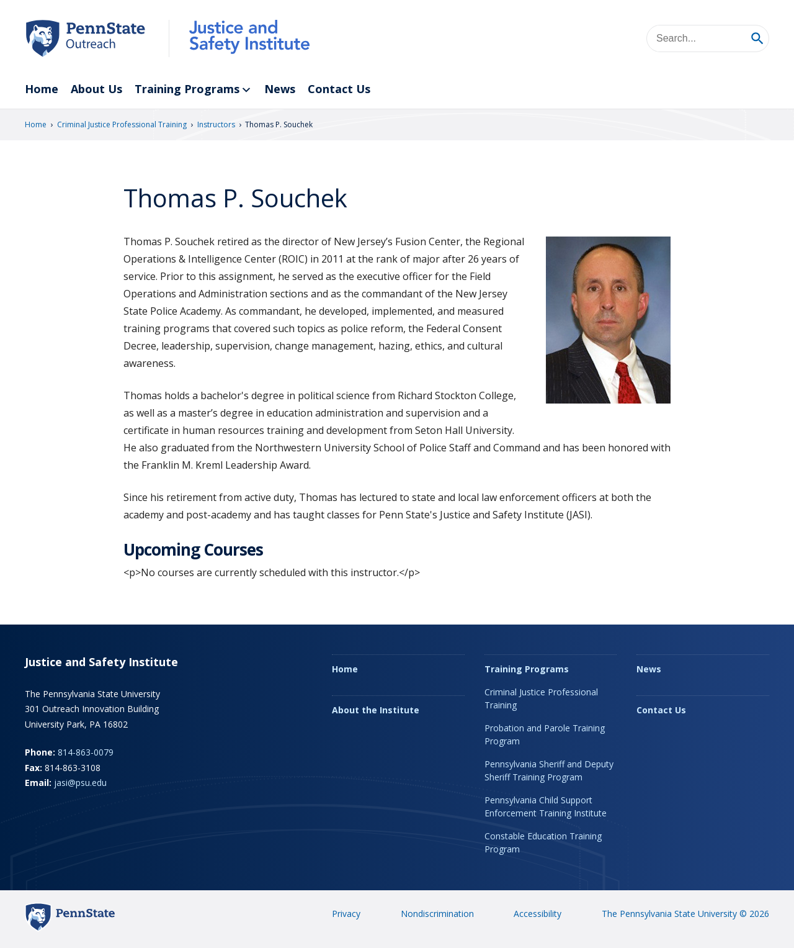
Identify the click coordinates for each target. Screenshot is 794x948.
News (279, 88)
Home (41, 88)
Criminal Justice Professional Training (122, 124)
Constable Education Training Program (543, 842)
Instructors (216, 124)
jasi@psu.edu (80, 782)
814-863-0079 (86, 752)
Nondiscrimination (437, 913)
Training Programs (193, 90)
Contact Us (339, 88)
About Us (96, 88)
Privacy (346, 913)
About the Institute (375, 710)
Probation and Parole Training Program (544, 734)
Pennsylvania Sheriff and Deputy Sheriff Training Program (548, 770)
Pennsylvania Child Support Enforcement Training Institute (545, 806)
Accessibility (537, 913)
